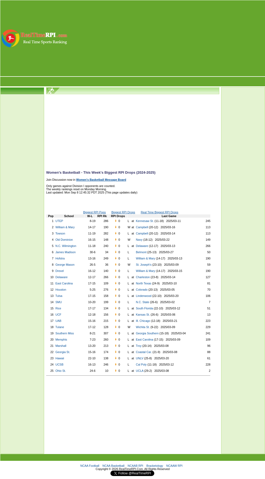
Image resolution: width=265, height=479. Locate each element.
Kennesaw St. (144, 221)
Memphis (61, 339)
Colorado (141, 289)
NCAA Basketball (114, 465)
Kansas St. (142, 314)
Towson (60, 233)
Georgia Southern (147, 333)
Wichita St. (142, 327)
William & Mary (65, 227)
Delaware (141, 246)
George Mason (65, 264)
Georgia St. (62, 352)
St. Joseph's (143, 264)
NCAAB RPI (135, 465)
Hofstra (60, 258)
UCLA (139, 370)
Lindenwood (143, 295)
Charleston (142, 277)
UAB (58, 320)
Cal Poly (141, 364)
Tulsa (59, 295)
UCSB (59, 364)
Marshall (60, 345)
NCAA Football (89, 465)
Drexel (59, 270)
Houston (60, 289)
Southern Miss (64, 333)
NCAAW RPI (174, 465)
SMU (58, 302)
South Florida (144, 308)
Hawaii (59, 358)
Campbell (141, 227)
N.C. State (142, 302)
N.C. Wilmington (65, 246)
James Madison (65, 252)
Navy (138, 239)
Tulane (59, 327)
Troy (138, 345)
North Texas (143, 283)
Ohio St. (60, 370)
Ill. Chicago (142, 320)
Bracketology (154, 465)
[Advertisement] (167, 38)
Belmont (140, 252)
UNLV (139, 358)
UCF (58, 314)
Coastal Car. (143, 352)
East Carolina (64, 283)
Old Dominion (64, 239)
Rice (58, 308)
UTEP (59, 221)
